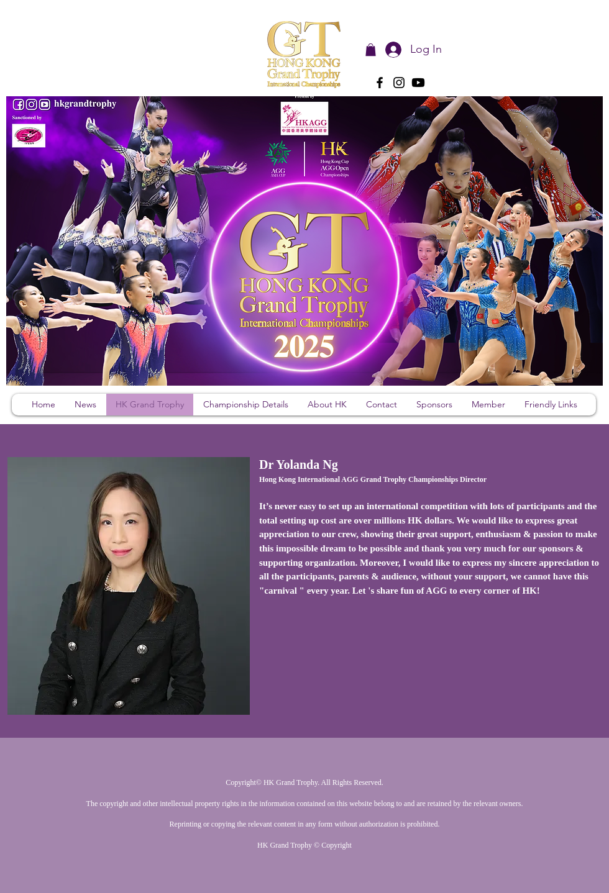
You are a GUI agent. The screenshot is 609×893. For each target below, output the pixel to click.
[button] (370, 49)
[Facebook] (379, 82)
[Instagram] (399, 82)
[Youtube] (418, 82)
